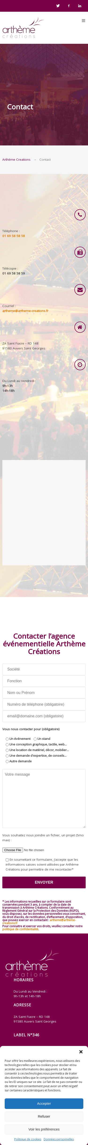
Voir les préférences (44, 1129)
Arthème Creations (16, 159)
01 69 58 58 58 (13, 236)
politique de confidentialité (20, 929)
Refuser (44, 1116)
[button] (81, 1051)
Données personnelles (59, 1139)
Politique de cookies (27, 1139)
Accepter (44, 1103)
